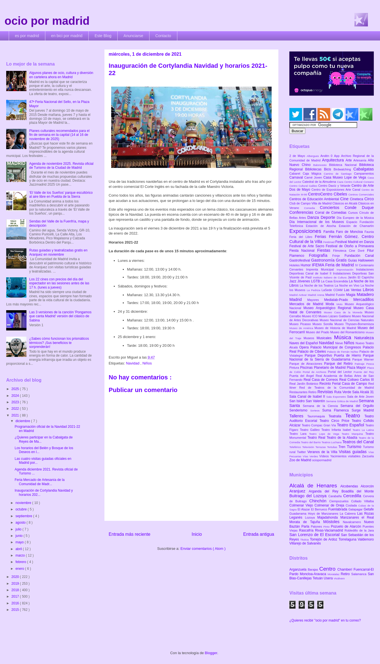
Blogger (211, 653)
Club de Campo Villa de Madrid (310, 203)
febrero (21, 562)
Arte (350, 160)
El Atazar (304, 509)
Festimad (329, 242)
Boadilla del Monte (357, 491)
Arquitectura (334, 160)
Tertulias (332, 447)
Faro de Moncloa (350, 232)
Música (344, 337)
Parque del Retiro (339, 364)
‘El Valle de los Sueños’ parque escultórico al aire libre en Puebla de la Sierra (61, 195)
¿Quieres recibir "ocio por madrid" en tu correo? (325, 620)
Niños (147, 363)
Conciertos (332, 207)
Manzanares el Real (357, 517)
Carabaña (335, 496)
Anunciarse (133, 35)
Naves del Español (304, 343)
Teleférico (295, 447)
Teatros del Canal (358, 442)
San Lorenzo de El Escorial (315, 534)
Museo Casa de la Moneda (344, 312)
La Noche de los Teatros (317, 285)
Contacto (163, 35)
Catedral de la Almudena (319, 181)
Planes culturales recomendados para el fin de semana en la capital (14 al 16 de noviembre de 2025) (59, 135)
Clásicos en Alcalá (345, 203)
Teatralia (336, 416)
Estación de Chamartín (356, 226)
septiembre (24, 516)
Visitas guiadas (353, 451)
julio (19, 529)
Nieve (339, 343)
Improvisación (346, 269)
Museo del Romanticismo (348, 332)
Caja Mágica (313, 173)
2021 (16, 415)
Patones (317, 526)
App (337, 155)
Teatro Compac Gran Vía (319, 425)
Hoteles (295, 265)
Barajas (313, 569)
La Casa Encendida (335, 281)
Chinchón (319, 501)
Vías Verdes (311, 456)
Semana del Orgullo (357, 406)
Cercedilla (353, 496)
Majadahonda (328, 517)
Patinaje (360, 363)
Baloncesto (321, 164)
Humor (306, 265)
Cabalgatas (363, 169)
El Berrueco (319, 509)
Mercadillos (363, 299)
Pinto (327, 526)
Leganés (297, 517)
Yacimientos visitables (346, 456)
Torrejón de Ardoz (324, 539)
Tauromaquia (317, 416)
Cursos (353, 212)
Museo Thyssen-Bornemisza (354, 324)
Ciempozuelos (340, 501)
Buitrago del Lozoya (308, 496)
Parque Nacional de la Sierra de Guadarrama (331, 357)
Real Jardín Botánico (304, 383)
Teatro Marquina (353, 433)
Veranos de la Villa (323, 452)
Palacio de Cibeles (312, 352)
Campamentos (364, 173)
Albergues (314, 155)
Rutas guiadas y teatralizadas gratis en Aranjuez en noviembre (58, 252)
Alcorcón (367, 486)
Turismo (355, 446)
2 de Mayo (298, 155)
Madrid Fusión (335, 294)
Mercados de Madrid (307, 304)
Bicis (329, 169)
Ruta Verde (343, 392)
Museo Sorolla (323, 324)
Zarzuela (368, 456)
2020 (16, 577)
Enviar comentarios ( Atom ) (202, 548)
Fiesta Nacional (303, 251)
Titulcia (305, 539)
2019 (16, 584)
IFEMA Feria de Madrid (333, 265)
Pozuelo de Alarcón (347, 526)
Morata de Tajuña (306, 522)
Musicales (325, 338)
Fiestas (325, 250)
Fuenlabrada (338, 509)
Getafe (369, 509)
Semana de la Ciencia (322, 406)
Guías (353, 260)
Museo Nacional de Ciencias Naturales (346, 320)
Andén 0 (327, 155)
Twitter (302, 452)
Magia (351, 295)
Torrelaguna (348, 539)
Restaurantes (299, 392)
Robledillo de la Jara (359, 530)
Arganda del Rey (325, 491)
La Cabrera (348, 513)
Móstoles (333, 521)
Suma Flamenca (337, 410)
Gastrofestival (300, 260)
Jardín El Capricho (361, 277)
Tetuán (318, 578)
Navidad (133, 363)
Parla (306, 526)
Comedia (312, 208)
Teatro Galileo (310, 429)
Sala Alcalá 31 (363, 392)
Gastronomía (323, 260)
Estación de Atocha (322, 226)
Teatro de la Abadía (343, 438)
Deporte (329, 217)
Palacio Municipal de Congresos (336, 347)
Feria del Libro (302, 236)
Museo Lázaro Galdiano (335, 316)
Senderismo (299, 410)
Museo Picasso (300, 324)
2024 (16, 396)
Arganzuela (298, 569)
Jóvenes (304, 281)
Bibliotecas (314, 169)
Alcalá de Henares (314, 486)
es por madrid (27, 35)
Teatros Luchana (331, 442)
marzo (20, 555)
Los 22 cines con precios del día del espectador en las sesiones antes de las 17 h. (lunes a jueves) (59, 283)
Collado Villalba (362, 501)
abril (19, 549)
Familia (329, 232)
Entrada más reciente (129, 534)
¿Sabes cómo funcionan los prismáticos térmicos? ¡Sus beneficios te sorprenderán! (59, 343)
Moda (331, 304)
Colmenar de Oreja (330, 505)
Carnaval (296, 177)
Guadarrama (298, 513)
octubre (21, 509)
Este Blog (103, 35)
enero (20, 569)
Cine (345, 199)
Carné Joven (313, 177)
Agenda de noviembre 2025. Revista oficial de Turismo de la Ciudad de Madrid (61, 166)
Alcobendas (350, 486)
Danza (314, 217)
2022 (16, 409)
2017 (16, 596)
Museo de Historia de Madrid (335, 328)
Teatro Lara (299, 433)
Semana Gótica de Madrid (342, 401)
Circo (369, 199)
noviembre (23, 503)
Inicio (197, 534)
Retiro (313, 392)
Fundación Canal (359, 256)
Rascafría (307, 530)
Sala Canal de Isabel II (307, 397)
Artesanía (360, 160)
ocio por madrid (47, 21)
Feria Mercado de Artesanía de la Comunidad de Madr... (39, 482)
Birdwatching (343, 169)
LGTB (316, 281)
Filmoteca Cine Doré (350, 250)
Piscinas (307, 368)
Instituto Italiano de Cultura (330, 277)
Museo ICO (310, 316)
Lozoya (311, 517)
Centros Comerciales (361, 194)
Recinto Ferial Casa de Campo (343, 384)
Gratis (342, 260)
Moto (340, 304)
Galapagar (356, 509)
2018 (16, 590)
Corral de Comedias (331, 213)
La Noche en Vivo (348, 285)
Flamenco (299, 256)
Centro (328, 569)
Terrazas (321, 447)
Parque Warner (363, 359)
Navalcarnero (353, 522)
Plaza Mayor (357, 368)
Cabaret (296, 173)
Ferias (322, 236)
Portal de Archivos (315, 371)
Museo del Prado (318, 332)
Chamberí (345, 569)
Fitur (370, 251)
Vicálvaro (339, 578)
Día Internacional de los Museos (318, 222)
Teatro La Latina (363, 429)
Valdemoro (366, 539)
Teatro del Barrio (311, 442)
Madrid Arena (316, 294)
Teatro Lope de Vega (325, 433)
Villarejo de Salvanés (305, 543)
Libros (368, 289)
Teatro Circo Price (335, 421)
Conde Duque (359, 207)
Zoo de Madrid (300, 460)
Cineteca (357, 199)
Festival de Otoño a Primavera (350, 246)
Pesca (370, 363)
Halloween (366, 260)
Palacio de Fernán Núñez (343, 351)
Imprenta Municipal (321, 269)
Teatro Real (317, 438)
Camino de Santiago (339, 173)
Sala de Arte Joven (360, 396)
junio (19, 536)
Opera (304, 347)
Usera (329, 578)
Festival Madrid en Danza (354, 242)
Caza (340, 181)
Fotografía (320, 255)
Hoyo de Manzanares (324, 513)
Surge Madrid (363, 410)
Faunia (369, 231)
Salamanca (359, 574)
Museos (309, 338)
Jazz (293, 281)
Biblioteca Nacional (344, 164)
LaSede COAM (332, 290)
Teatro (355, 415)
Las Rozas (365, 514)
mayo (20, 542)
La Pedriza (314, 290)
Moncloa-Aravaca (314, 574)
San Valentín (316, 401)
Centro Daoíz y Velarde (334, 185)
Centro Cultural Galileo (303, 185)
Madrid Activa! (298, 294)
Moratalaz (334, 574)
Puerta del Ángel (302, 375)
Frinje (338, 255)
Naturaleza (364, 338)
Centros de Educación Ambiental (314, 199)
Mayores (315, 299)
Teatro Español (351, 425)
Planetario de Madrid (330, 368)
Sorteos (316, 410)
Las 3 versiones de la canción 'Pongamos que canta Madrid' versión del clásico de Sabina (60, 316)
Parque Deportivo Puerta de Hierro (334, 355)
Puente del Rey (364, 371)
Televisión (309, 447)
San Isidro (297, 401)
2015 (16, 610)
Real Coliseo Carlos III (356, 380)
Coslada (352, 505)
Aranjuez (299, 491)
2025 (16, 389)
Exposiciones (306, 231)
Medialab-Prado (339, 300)
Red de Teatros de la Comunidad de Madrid (336, 387)
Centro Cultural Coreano (359, 181)
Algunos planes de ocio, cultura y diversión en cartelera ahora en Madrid (61, 75)
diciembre (23, 421)
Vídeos (324, 456)
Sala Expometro (336, 396)
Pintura (294, 367)
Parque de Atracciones (306, 363)
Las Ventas (353, 290)
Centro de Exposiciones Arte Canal (337, 189)
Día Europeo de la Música (355, 217)
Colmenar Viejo (301, 505)
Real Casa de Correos (321, 380)
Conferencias (302, 212)
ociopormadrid (321, 460)
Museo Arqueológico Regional (328, 308)
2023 (16, 402)
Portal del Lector (341, 371)
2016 (16, 603)
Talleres (298, 416)
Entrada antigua (258, 534)
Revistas (326, 392)
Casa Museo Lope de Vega (345, 177)
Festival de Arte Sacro (307, 246)
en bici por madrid (66, 35)
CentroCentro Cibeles (328, 194)
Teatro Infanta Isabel (337, 429)
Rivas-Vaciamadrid (330, 530)
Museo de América (301, 328)
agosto (20, 523)
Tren (342, 447)
